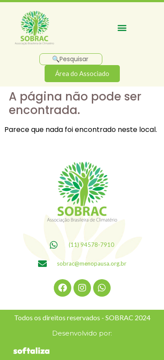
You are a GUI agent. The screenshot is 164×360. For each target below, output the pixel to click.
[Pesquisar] (70, 59)
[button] (122, 28)
